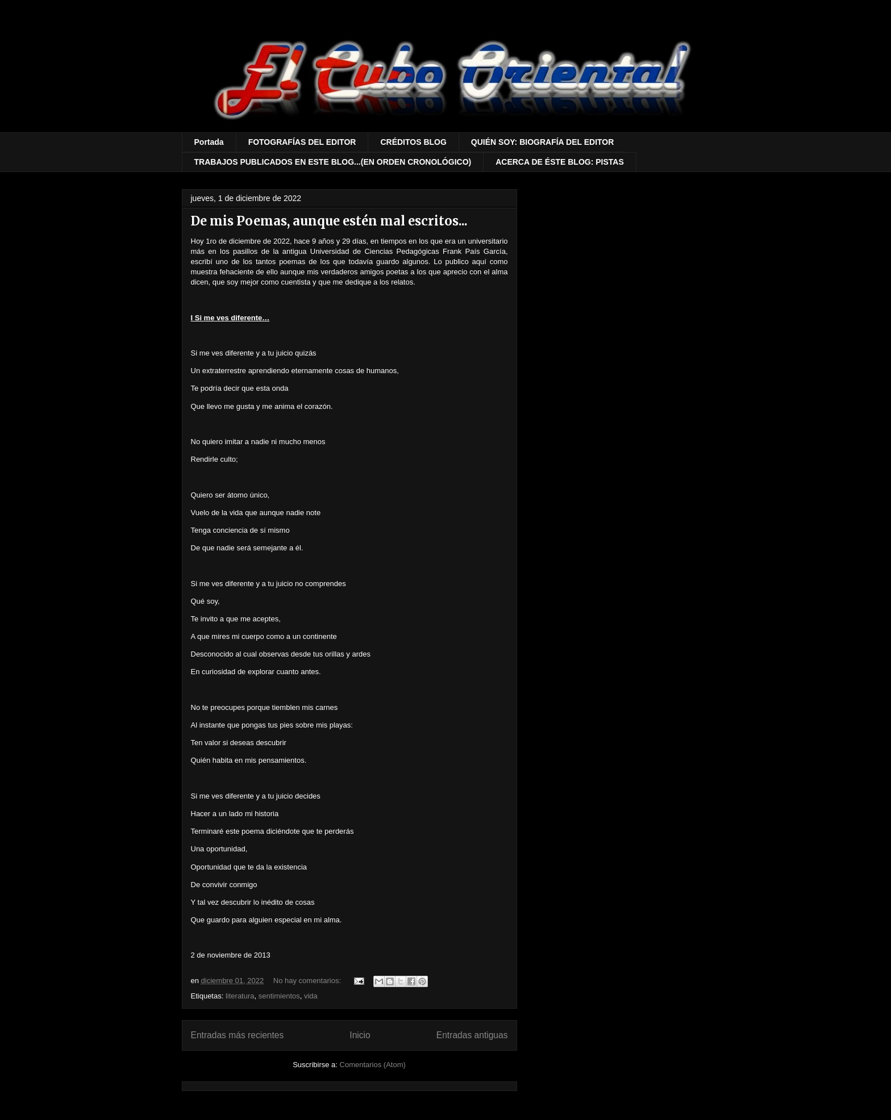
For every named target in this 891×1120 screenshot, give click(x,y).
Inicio (359, 1035)
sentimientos (279, 996)
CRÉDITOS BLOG (413, 142)
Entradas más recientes (237, 1035)
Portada (209, 142)
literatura (240, 996)
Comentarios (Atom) (373, 1064)
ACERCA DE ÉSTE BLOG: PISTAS (560, 161)
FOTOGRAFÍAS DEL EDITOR (302, 142)
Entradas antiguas (472, 1035)
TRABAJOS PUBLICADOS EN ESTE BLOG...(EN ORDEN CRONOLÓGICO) (333, 161)
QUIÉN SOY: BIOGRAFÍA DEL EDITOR (542, 142)
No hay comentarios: (308, 980)
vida (311, 996)
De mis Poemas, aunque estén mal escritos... (329, 221)
